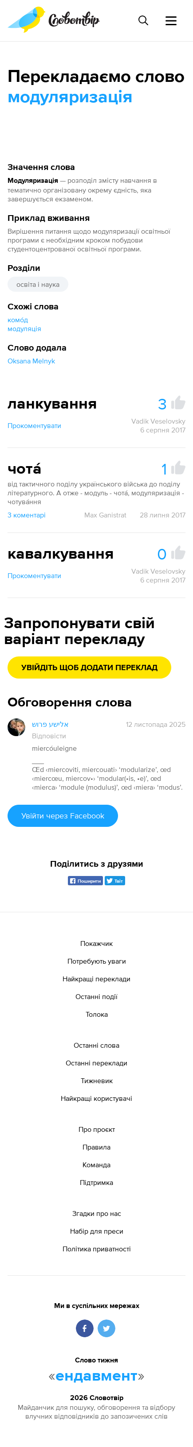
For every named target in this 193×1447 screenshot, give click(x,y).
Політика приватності (97, 1249)
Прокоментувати (34, 425)
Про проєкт (97, 1129)
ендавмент (96, 1376)
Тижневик (97, 1080)
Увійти (62, 815)
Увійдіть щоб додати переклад (89, 668)
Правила (96, 1147)
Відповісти (49, 736)
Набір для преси (96, 1231)
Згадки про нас (96, 1213)
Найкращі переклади (96, 979)
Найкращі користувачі (96, 1098)
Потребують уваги (96, 961)
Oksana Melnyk (31, 361)
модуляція (24, 328)
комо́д (18, 320)
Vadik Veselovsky (158, 421)
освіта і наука (37, 284)
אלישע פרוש (50, 724)
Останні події (96, 996)
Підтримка (96, 1182)
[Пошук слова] (143, 20)
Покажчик (96, 943)
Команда (96, 1165)
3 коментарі (27, 515)
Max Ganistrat (105, 515)
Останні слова (96, 1045)
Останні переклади (96, 1063)
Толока (97, 1014)
